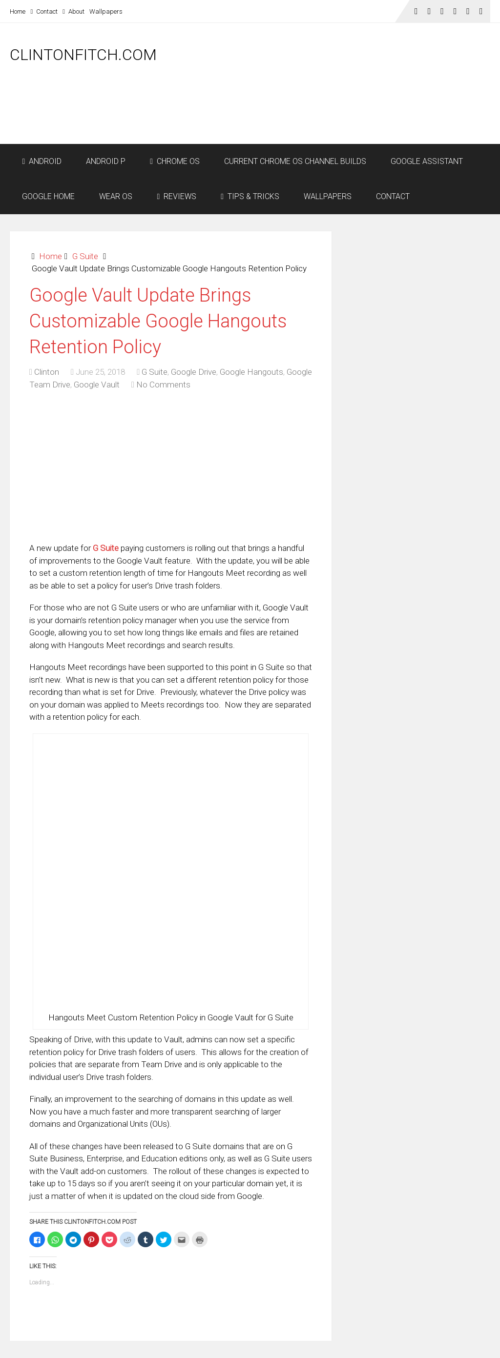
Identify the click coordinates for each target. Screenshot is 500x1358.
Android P (105, 161)
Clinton (46, 372)
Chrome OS (175, 161)
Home (17, 11)
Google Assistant (427, 161)
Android (42, 161)
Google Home (48, 196)
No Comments (163, 384)
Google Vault (97, 384)
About (73, 11)
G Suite (85, 256)
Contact (44, 11)
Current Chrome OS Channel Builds (295, 161)
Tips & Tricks (250, 196)
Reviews (176, 196)
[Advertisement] (312, 118)
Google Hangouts (251, 372)
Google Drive (193, 372)
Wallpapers (106, 11)
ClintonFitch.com (83, 54)
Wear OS (115, 196)
